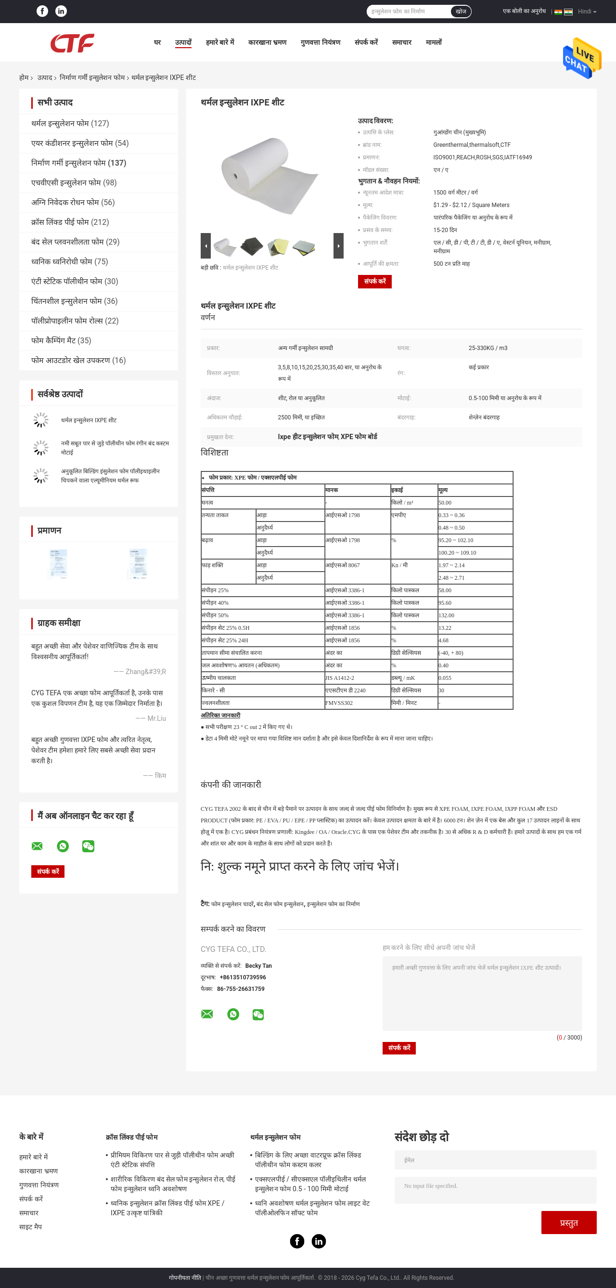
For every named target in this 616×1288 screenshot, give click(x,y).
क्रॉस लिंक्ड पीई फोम (60, 222)
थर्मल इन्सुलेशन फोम (60, 123)
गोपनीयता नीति (185, 1278)
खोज (461, 11)
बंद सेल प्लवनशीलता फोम (67, 242)
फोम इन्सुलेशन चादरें (232, 904)
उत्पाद (45, 77)
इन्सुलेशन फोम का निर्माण (333, 904)
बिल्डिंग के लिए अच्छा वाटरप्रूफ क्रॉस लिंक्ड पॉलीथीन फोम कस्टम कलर (308, 1160)
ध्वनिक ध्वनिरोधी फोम (61, 261)
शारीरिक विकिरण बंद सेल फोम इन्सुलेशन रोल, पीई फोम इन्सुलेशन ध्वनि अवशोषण (173, 1184)
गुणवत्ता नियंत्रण (320, 42)
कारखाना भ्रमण (267, 42)
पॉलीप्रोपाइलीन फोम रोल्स (67, 320)
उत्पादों (183, 42)
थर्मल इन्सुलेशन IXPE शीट (88, 420)
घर (157, 42)
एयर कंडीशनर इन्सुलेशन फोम (72, 143)
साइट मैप (30, 1227)
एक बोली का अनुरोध (524, 11)
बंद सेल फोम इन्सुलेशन (280, 904)
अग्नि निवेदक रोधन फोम (65, 202)
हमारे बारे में (220, 42)
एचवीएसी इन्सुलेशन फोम (66, 182)
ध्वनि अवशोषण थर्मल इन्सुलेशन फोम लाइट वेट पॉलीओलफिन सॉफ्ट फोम (312, 1208)
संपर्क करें (366, 42)
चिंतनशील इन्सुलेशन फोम (66, 301)
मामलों (434, 42)
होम (23, 77)
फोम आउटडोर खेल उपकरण (70, 360)
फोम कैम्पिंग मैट (53, 340)
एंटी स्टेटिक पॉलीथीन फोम (67, 281)
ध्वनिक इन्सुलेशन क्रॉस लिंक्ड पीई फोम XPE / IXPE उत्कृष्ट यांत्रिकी (168, 1208)
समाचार (401, 42)
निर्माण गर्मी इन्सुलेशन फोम (92, 77)
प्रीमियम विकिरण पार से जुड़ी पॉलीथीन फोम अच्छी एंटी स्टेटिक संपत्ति (172, 1160)
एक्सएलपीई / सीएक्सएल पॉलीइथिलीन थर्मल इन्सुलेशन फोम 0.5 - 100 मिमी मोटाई (310, 1184)
